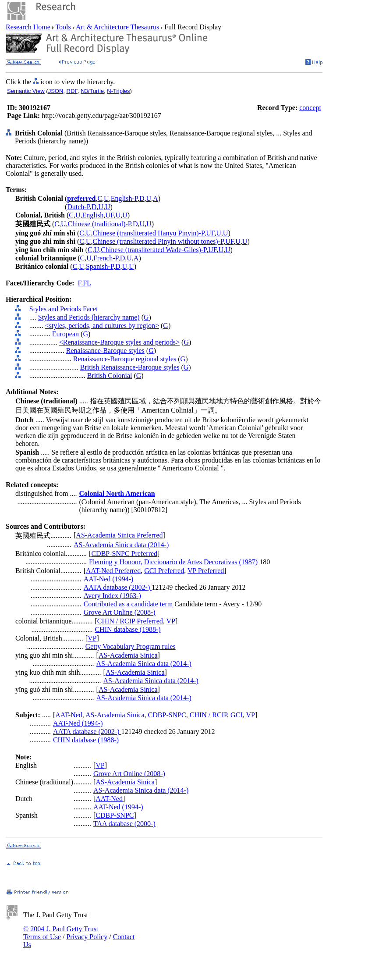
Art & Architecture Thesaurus (117, 27)
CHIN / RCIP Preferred (130, 621)
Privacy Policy (86, 936)
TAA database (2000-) (124, 823)
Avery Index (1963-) (112, 595)
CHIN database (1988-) (127, 629)
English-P (124, 198)
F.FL (84, 283)
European (65, 334)
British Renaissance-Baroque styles (130, 367)
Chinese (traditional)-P (99, 224)
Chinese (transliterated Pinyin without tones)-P (158, 241)
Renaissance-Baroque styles (105, 350)
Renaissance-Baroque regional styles (124, 359)
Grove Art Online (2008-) (120, 612)
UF (109, 215)
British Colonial (109, 375)
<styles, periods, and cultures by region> (102, 325)
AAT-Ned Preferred (113, 570)
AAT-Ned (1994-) (109, 579)
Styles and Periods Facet (63, 309)
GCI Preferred (164, 570)
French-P (105, 258)
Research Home (29, 27)
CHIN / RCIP (208, 715)
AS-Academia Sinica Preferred (119, 535)
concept (310, 107)
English (92, 215)
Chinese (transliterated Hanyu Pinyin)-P (149, 233)
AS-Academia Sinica (128, 655)
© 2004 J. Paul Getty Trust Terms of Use (60, 932)
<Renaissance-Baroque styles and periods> (119, 342)
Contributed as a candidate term (128, 604)
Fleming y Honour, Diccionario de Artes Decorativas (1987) (173, 562)
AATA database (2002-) (118, 587)
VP (170, 621)
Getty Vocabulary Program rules (130, 646)
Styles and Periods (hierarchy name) (89, 317)
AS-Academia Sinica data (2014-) (121, 544)
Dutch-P (78, 206)
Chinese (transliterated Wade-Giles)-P (153, 249)
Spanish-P (99, 266)
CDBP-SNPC (167, 715)
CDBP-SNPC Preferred (124, 553)
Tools (63, 27)
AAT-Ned (68, 715)
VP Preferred (206, 570)
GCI (236, 715)
